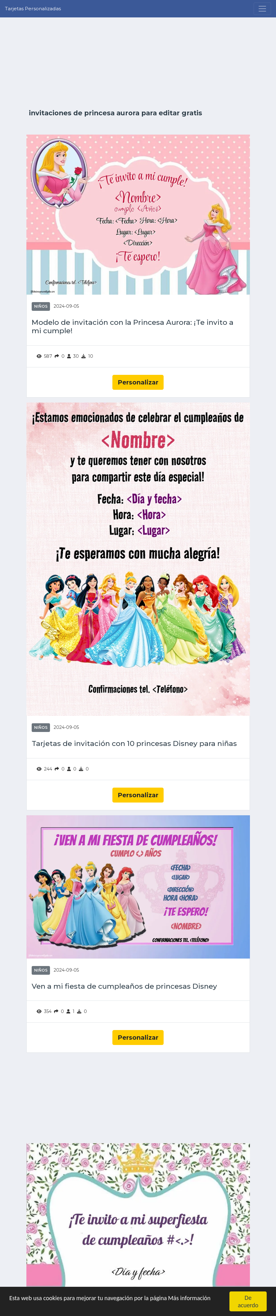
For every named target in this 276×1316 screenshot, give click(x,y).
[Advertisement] (138, 63)
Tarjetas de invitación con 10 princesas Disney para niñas (134, 743)
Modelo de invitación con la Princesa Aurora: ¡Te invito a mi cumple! (132, 326)
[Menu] (262, 8)
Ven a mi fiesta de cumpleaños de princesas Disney (124, 986)
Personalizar (138, 382)
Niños (41, 306)
